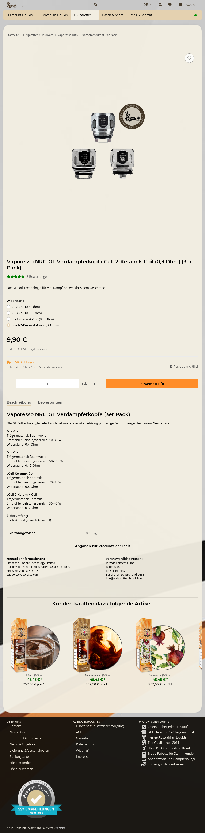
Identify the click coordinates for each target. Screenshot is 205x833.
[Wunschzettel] (170, 5)
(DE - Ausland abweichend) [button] (48, 367)
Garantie (82, 738)
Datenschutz (85, 744)
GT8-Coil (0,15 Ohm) (27, 313)
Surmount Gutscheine (25, 738)
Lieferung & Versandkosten (29, 750)
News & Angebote (22, 744)
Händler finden (20, 763)
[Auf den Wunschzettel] (189, 58)
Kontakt (15, 726)
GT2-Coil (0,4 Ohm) (26, 307)
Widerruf (82, 750)
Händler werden (21, 769)
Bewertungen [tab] (50, 402)
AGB (79, 732)
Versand (42, 349)
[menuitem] (21, 15)
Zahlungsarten (20, 756)
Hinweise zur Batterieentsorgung (100, 726)
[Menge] (47, 383)
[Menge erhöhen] (94, 383)
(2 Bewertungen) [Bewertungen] (28, 276)
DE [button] (145, 4)
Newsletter (17, 732)
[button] (114, 5)
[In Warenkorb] (10, 47)
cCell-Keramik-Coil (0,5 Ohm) (33, 319)
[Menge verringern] (11, 383)
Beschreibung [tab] (19, 402)
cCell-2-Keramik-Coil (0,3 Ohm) (35, 325)
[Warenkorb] (186, 5)
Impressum (84, 756)
